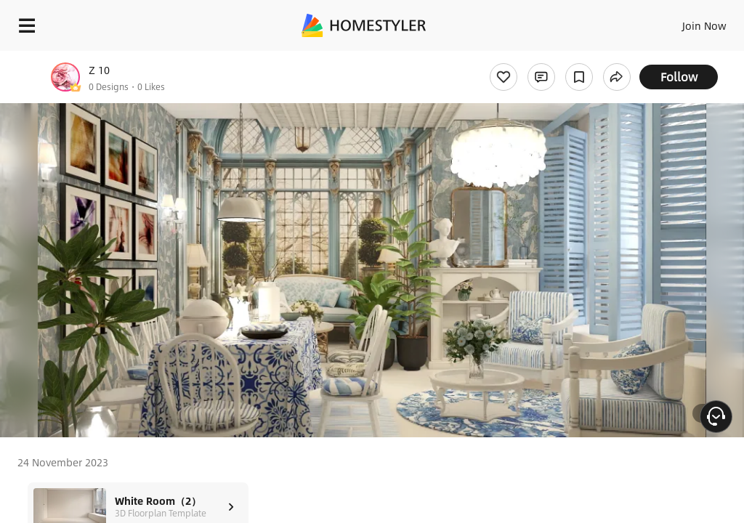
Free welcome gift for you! (558, 58)
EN (685, 22)
